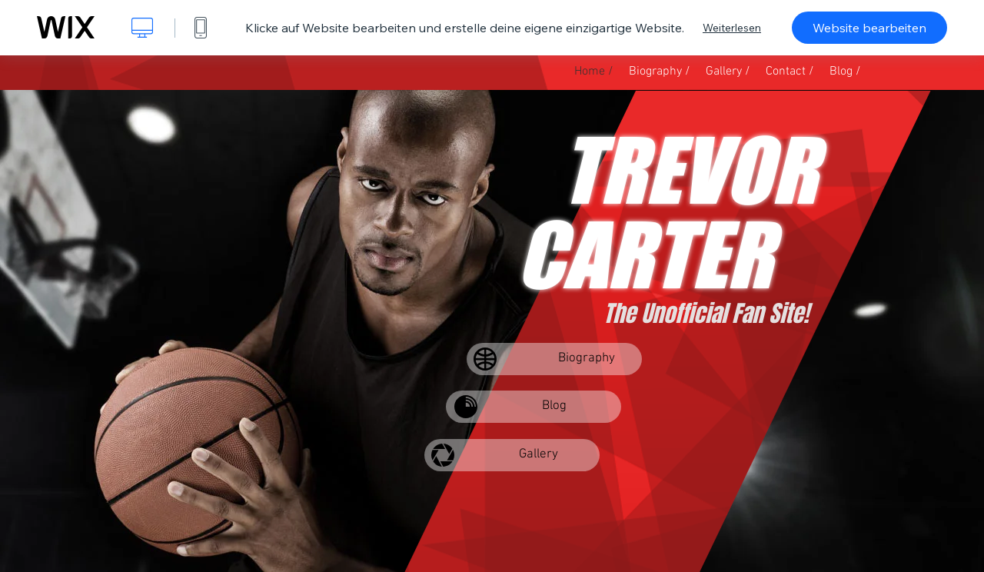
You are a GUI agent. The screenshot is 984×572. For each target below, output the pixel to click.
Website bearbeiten (869, 27)
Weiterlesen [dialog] (732, 28)
